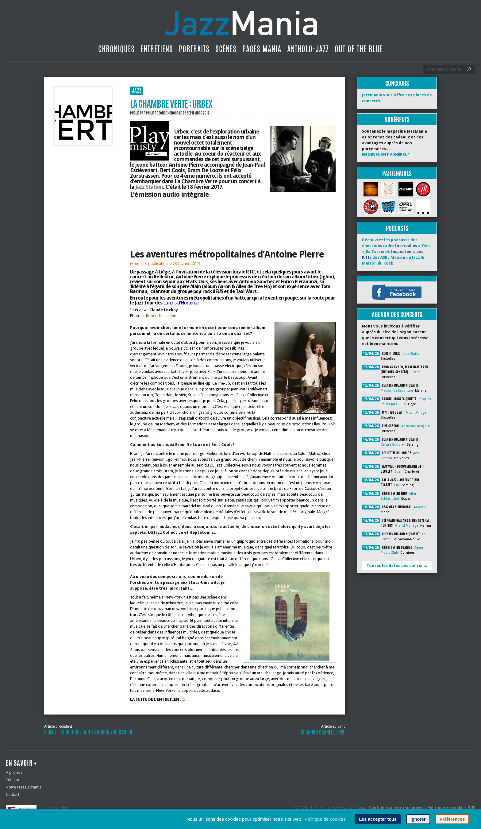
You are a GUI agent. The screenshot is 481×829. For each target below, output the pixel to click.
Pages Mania (261, 48)
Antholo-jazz (308, 48)
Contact (12, 794)
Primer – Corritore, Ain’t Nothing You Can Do (88, 732)
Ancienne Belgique (416, 426)
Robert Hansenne (161, 315)
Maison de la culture (397, 391)
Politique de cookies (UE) (451, 808)
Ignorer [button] (418, 819)
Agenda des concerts (397, 314)
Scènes (226, 48)
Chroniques (116, 48)
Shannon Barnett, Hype (323, 732)
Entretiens (156, 48)
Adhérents (397, 119)
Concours (397, 83)
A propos (14, 772)
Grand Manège (406, 526)
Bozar (415, 372)
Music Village (416, 413)
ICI (182, 699)
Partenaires (397, 173)
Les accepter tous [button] (377, 819)
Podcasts (397, 228)
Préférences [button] (452, 819)
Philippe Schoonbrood (162, 113)
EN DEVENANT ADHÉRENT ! (387, 154)
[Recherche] (445, 69)
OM (397, 485)
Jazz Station (149, 187)
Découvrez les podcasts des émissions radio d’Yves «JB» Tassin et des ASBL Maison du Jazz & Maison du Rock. (396, 251)
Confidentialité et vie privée (396, 808)
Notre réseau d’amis (23, 787)
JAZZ (136, 90)
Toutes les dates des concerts (397, 565)
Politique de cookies (325, 819)
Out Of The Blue (359, 48)
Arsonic (420, 507)
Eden (398, 472)
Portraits (194, 48)
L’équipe (13, 779)
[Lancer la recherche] (469, 69)
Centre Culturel (393, 445)
